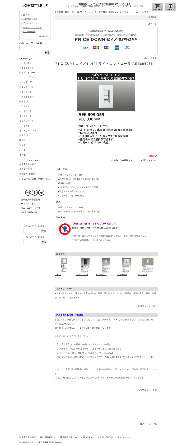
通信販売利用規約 (68, 437)
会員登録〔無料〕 (31, 19)
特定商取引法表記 (27, 437)
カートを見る (142, 12)
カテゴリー (27, 59)
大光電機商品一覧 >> (148, 390)
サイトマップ (124, 437)
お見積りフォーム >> (148, 306)
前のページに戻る (148, 424)
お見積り (126, 12)
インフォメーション (31, 160)
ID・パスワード (30, 23)
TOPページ (151, 24)
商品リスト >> (151, 58)
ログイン (27, 15)
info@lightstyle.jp (29, 212)
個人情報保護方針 (48, 437)
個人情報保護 (29, 31)
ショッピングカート (32, 27)
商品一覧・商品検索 (97, 12)
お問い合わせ (115, 12)
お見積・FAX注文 (105, 437)
